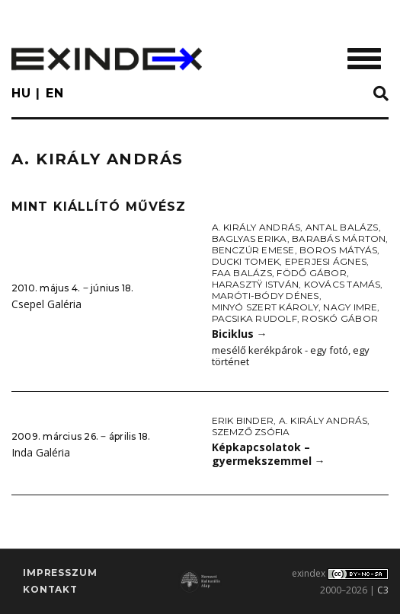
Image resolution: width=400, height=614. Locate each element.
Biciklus (239, 333)
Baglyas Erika (249, 238)
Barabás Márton (339, 238)
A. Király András (256, 227)
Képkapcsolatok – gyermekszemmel (268, 454)
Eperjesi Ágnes (325, 261)
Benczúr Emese (253, 250)
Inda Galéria (40, 452)
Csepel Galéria (46, 304)
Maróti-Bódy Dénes (265, 295)
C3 (383, 590)
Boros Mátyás (338, 250)
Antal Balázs (342, 227)
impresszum (60, 572)
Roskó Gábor (340, 318)
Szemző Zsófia (251, 431)
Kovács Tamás (342, 284)
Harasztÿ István (255, 284)
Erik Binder (243, 420)
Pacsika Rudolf (254, 318)
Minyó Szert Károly (265, 307)
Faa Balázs (242, 272)
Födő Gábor (311, 272)
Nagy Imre (350, 307)
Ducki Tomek (246, 261)
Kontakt (50, 589)
